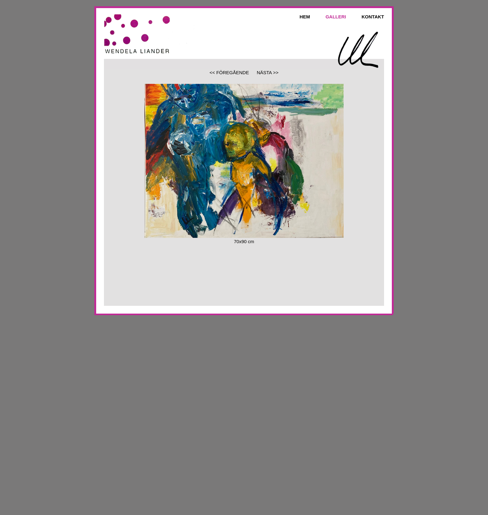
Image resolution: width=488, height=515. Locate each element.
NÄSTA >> (268, 72)
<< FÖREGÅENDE (229, 72)
